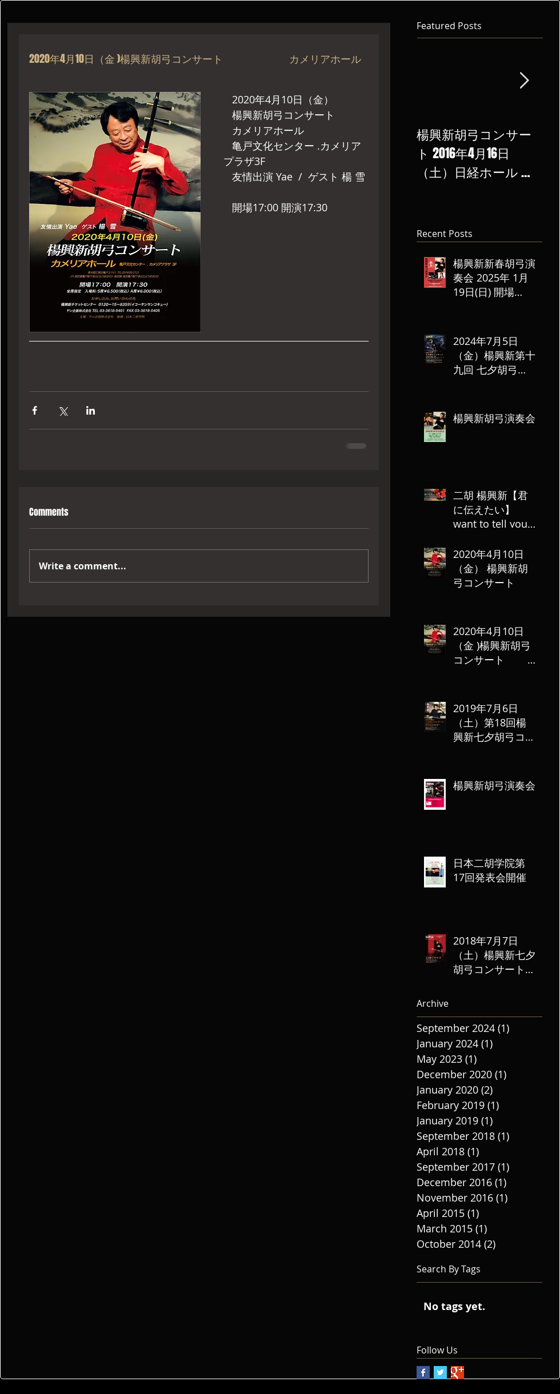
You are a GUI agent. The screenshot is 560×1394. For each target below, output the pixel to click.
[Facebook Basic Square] (423, 1372)
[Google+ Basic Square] (457, 1372)
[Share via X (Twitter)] (62, 410)
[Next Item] (524, 81)
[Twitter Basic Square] (440, 1372)
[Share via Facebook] (34, 410)
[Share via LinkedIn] (90, 410)
